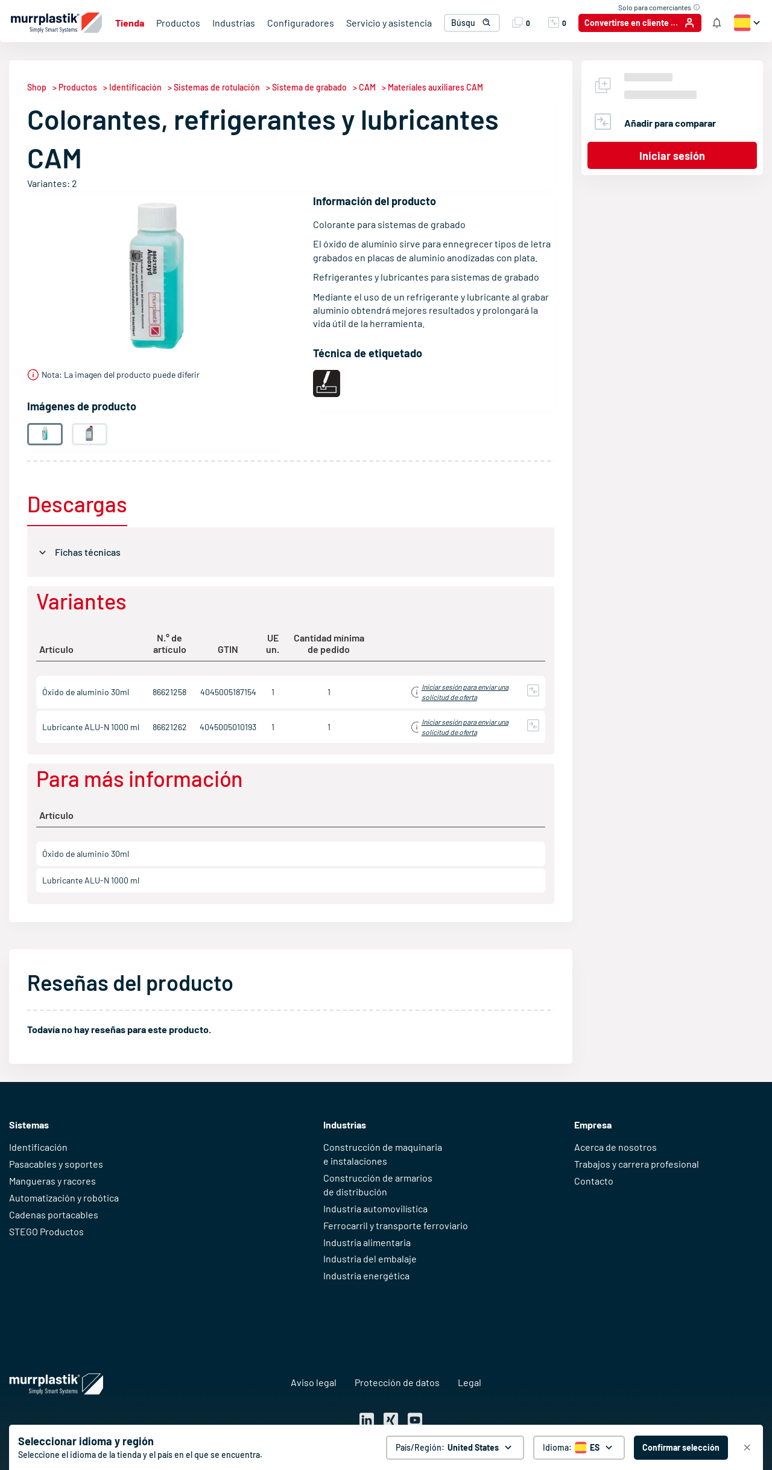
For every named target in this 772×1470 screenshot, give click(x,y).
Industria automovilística (375, 1208)
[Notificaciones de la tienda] (716, 22)
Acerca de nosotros (615, 1147)
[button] (482, 23)
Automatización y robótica (64, 1197)
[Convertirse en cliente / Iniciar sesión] (639, 23)
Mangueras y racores (52, 1180)
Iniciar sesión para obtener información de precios (452, 691)
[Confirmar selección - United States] (681, 1448)
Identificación (38, 1147)
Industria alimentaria (367, 1242)
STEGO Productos (46, 1231)
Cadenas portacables (53, 1214)
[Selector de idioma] (579, 1448)
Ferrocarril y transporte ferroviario (395, 1225)
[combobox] (469, 23)
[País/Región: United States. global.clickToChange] (455, 1448)
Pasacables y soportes (56, 1163)
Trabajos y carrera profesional (636, 1163)
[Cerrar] (747, 1447)
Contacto (593, 1180)
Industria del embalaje (370, 1258)
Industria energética (366, 1275)
